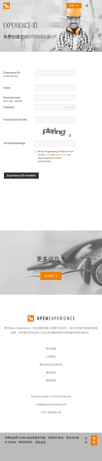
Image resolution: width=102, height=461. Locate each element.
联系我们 (51, 275)
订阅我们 (51, 356)
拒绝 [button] (86, 440)
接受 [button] (94, 440)
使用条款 (51, 372)
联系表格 (51, 348)
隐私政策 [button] (41, 442)
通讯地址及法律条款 (51, 364)
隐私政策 (51, 380)
